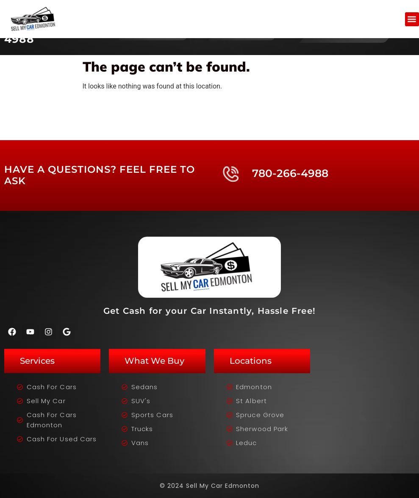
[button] (412, 19)
